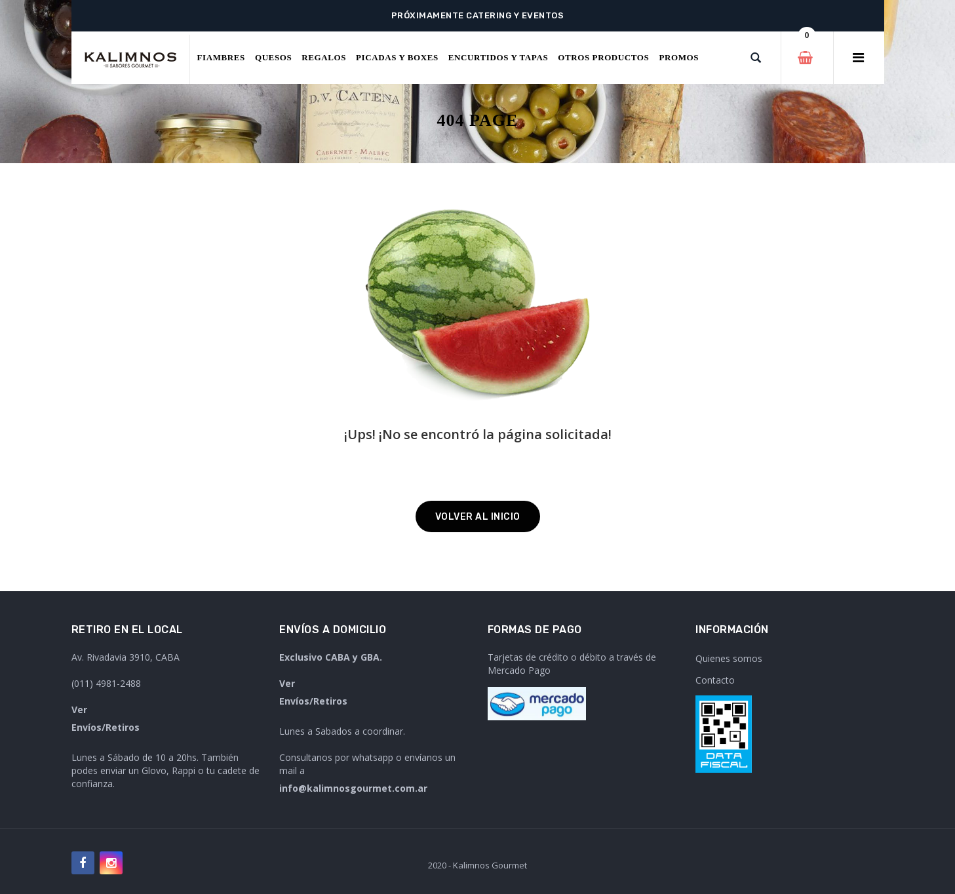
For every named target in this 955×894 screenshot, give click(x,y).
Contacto (715, 680)
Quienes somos (728, 658)
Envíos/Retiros (105, 727)
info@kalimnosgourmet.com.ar (353, 788)
